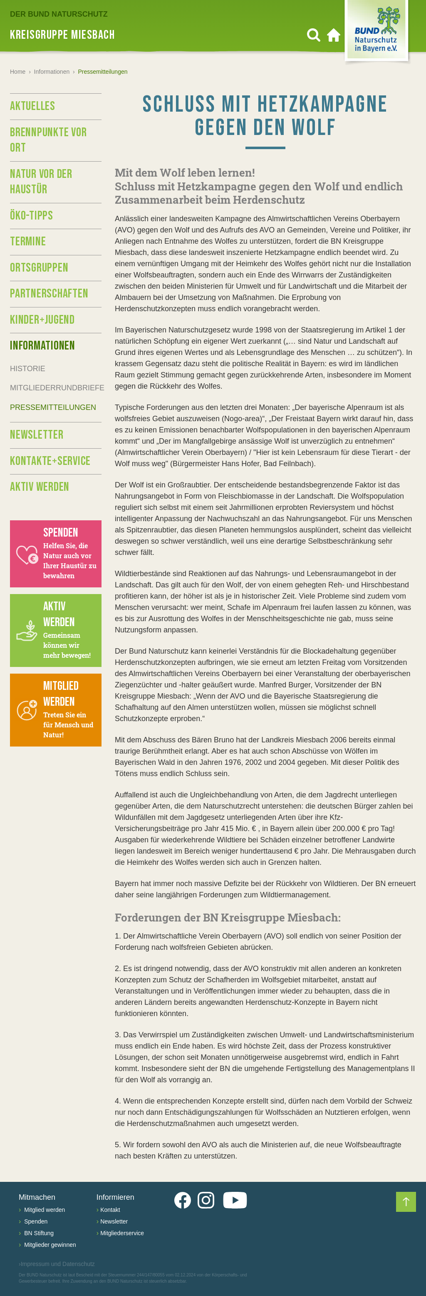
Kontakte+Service (50, 461)
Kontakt (110, 1209)
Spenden (34, 1221)
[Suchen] (314, 35)
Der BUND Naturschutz (59, 14)
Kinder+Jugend (42, 319)
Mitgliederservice (122, 1233)
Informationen (52, 71)
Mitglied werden (43, 1209)
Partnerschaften (49, 293)
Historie (27, 369)
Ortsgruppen (39, 267)
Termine (28, 241)
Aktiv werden (39, 486)
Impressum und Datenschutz (57, 1264)
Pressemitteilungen (53, 407)
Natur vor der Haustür (41, 182)
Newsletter (37, 434)
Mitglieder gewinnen (49, 1244)
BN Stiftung (38, 1233)
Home (17, 71)
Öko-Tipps (31, 215)
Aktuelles (32, 106)
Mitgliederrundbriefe (56, 388)
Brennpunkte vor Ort (48, 140)
